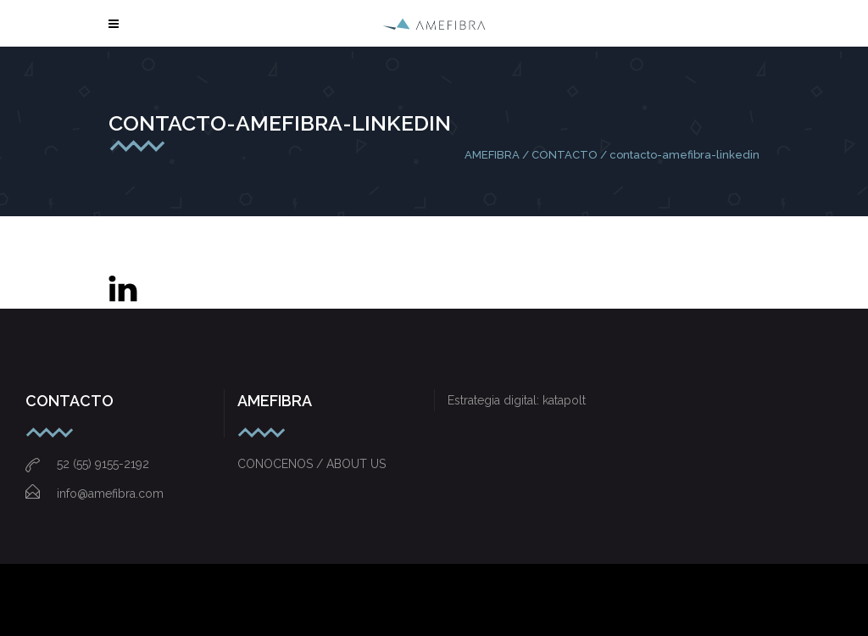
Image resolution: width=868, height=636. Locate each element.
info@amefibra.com (94, 493)
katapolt (564, 400)
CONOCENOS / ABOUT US (311, 464)
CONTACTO (564, 154)
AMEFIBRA (492, 154)
